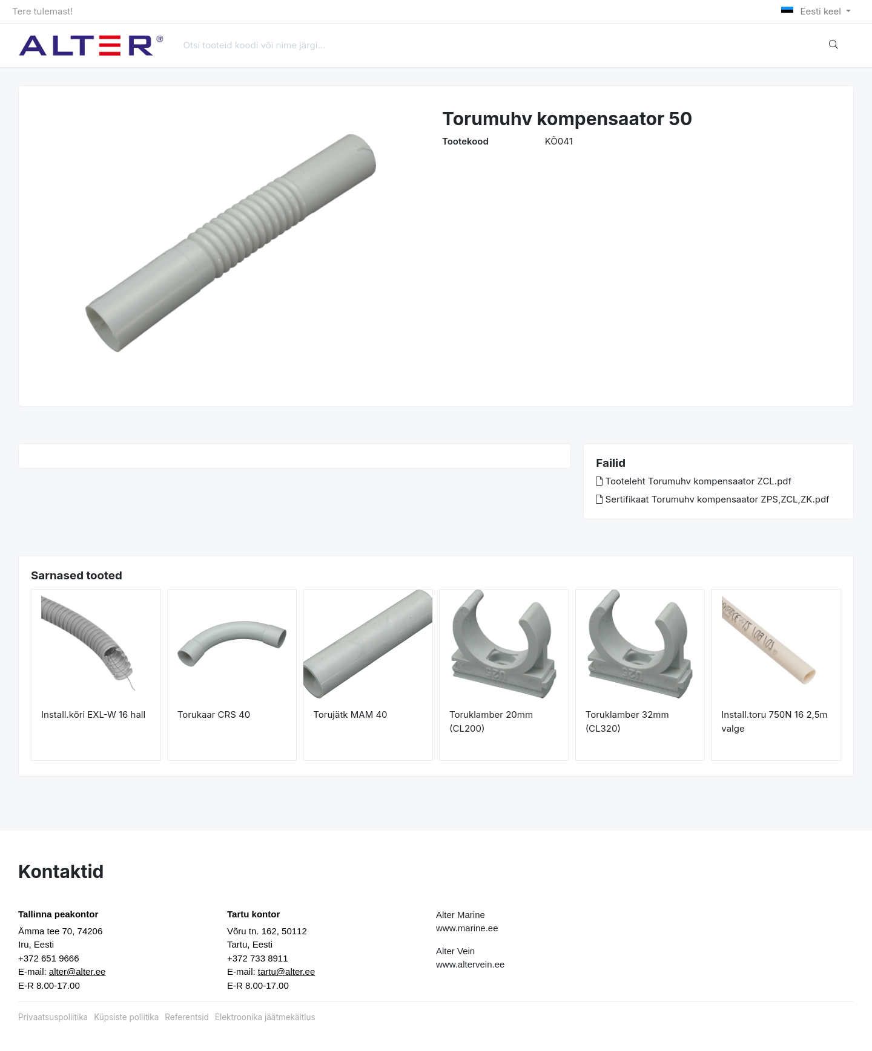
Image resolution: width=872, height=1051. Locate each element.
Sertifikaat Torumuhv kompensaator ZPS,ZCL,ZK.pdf (712, 499)
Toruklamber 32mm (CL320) (627, 721)
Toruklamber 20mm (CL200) (491, 721)
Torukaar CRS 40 (214, 714)
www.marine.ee (467, 928)
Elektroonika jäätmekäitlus (265, 1017)
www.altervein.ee (470, 964)
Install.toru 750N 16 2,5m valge (774, 721)
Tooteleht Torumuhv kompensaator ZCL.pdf (693, 481)
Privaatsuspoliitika (53, 1017)
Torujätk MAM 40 (350, 714)
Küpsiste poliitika (126, 1017)
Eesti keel (812, 11)
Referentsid (186, 1017)
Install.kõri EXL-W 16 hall (93, 714)
